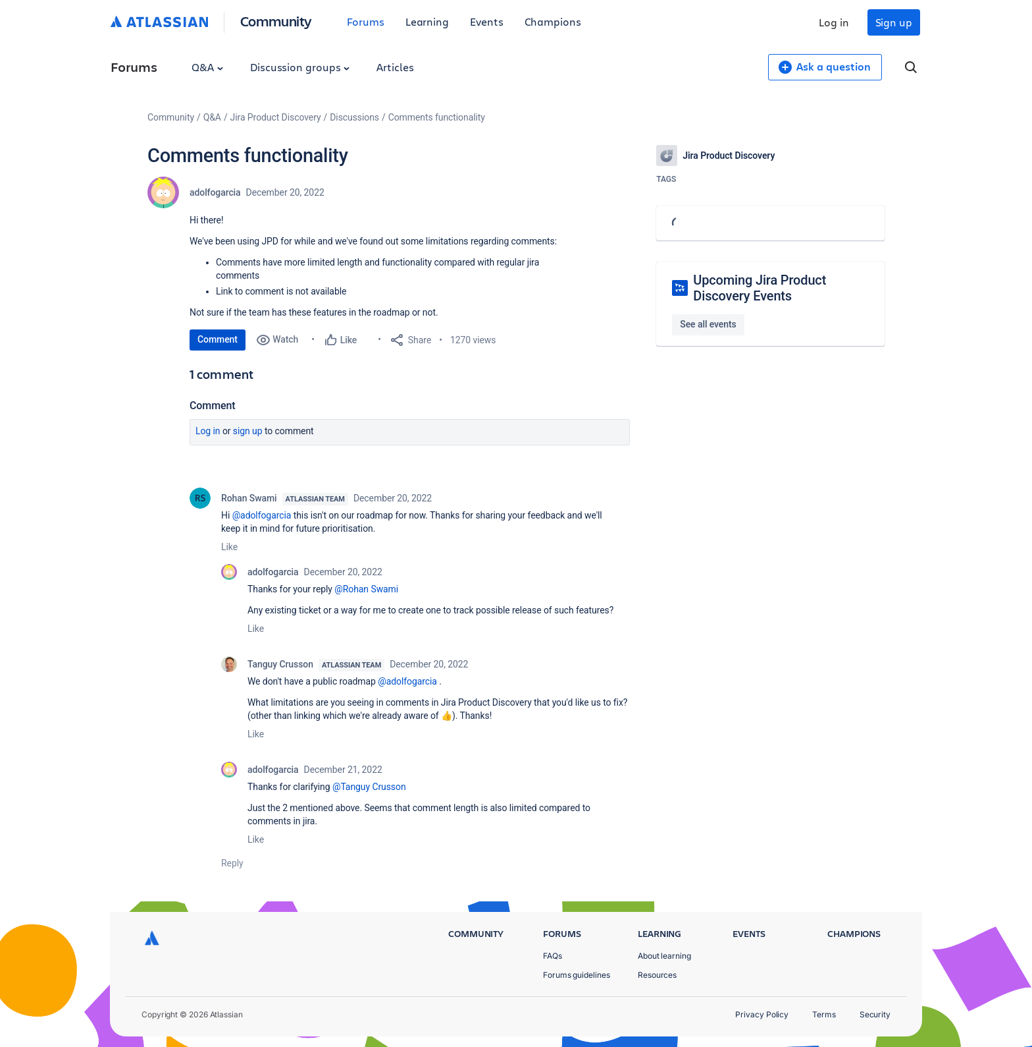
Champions (553, 21)
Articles (394, 67)
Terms (824, 1014)
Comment (217, 339)
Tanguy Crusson (280, 664)
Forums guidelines (576, 975)
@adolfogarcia (262, 515)
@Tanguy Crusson (369, 786)
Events (486, 21)
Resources (657, 975)
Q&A (207, 67)
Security (875, 1014)
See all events (708, 324)
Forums (365, 21)
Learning (427, 21)
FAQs (552, 956)
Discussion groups (300, 67)
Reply (232, 863)
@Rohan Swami (366, 589)
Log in (834, 22)
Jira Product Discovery (275, 117)
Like (229, 547)
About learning (664, 956)
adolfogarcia (215, 192)
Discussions (354, 117)
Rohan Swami (249, 498)
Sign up (893, 22)
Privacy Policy (761, 1014)
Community (276, 20)
